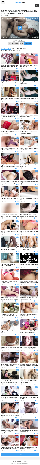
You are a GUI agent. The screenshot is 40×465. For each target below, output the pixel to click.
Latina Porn (18, 463)
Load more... (20, 454)
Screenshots (15, 43)
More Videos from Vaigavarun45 (11, 51)
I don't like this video (16, 41)
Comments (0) (28, 43)
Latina (20, 2)
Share (21, 43)
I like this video (14, 41)
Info (10, 43)
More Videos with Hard (19, 48)
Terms (25, 461)
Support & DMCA (17, 461)
